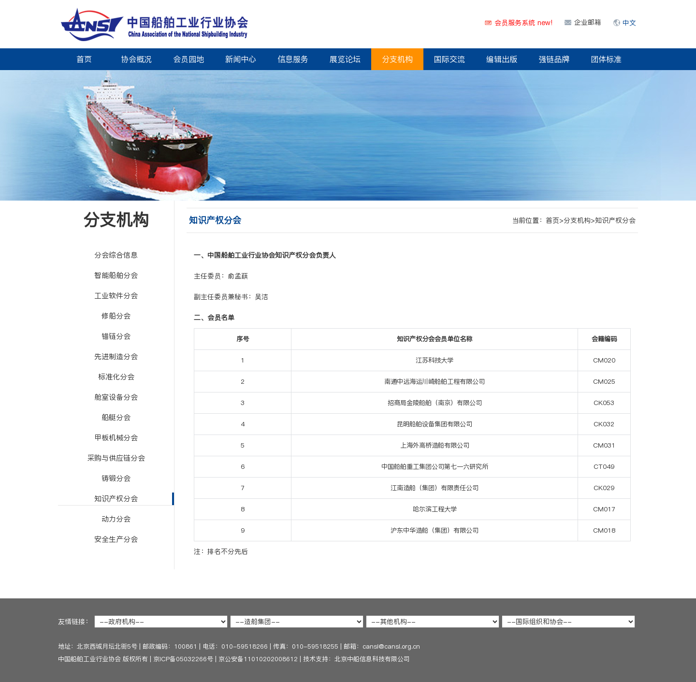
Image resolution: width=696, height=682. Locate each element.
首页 (84, 59)
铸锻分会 (116, 478)
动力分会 (116, 519)
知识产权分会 (116, 498)
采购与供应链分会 (116, 458)
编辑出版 (501, 59)
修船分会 (116, 316)
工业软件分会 (116, 295)
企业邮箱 (587, 22)
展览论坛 (345, 59)
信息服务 (292, 59)
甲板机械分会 (116, 438)
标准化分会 (116, 377)
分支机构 (397, 59)
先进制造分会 (116, 356)
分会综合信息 (116, 255)
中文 (629, 23)
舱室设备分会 (116, 397)
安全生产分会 (116, 539)
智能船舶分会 (116, 275)
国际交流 (449, 59)
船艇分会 (116, 417)
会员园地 (188, 59)
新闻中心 (240, 59)
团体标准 (606, 59)
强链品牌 (553, 59)
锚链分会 (116, 336)
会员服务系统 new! (523, 23)
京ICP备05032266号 (183, 658)
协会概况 (136, 59)
